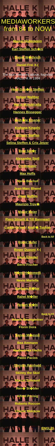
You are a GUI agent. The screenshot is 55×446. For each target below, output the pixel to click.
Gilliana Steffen (27, 135)
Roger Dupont (25, 249)
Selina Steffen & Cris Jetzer (27, 143)
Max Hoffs (27, 173)
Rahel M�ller (27, 296)
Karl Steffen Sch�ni (27, 49)
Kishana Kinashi (27, 128)
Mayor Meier (27, 212)
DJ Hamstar (27, 166)
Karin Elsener (27, 257)
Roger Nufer (27, 242)
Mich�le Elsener (27, 120)
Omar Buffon (28, 196)
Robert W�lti (27, 305)
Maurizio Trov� (27, 204)
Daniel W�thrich (27, 57)
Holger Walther (27, 97)
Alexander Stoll (27, 158)
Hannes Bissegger (27, 112)
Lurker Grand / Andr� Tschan (27, 227)
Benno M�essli (27, 335)
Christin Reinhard (27, 365)
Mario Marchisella (27, 104)
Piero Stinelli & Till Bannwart (27, 219)
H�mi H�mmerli (27, 272)
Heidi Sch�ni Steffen (27, 89)
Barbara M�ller (27, 288)
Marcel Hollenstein (27, 41)
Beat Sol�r (27, 151)
